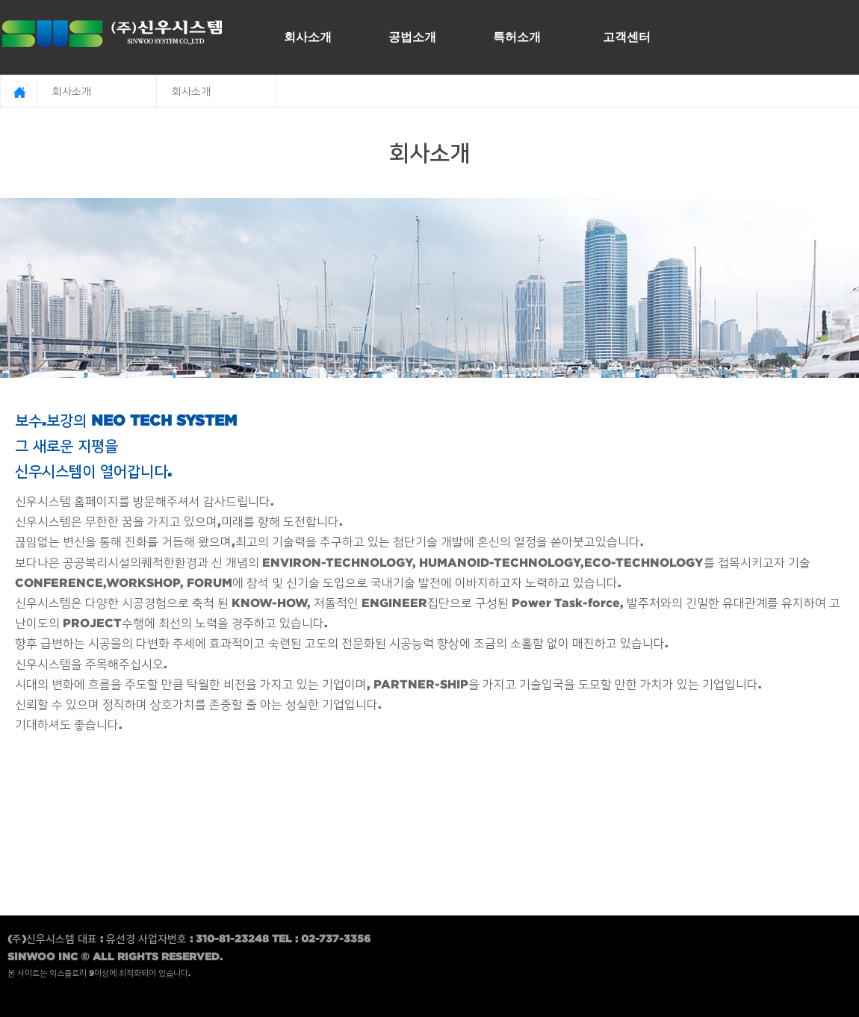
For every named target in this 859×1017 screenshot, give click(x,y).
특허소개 (517, 36)
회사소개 (308, 36)
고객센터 (627, 36)
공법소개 (412, 36)
